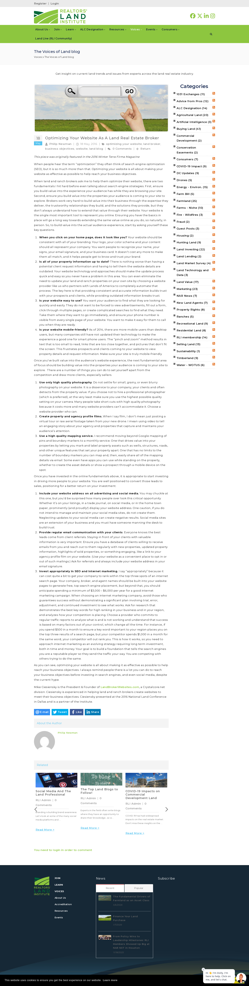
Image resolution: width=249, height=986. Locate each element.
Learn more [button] (110, 980)
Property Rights (191, 309)
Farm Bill (185, 194)
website (82, 148)
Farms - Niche (190, 207)
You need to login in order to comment (63, 850)
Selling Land (189, 344)
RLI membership (192, 337)
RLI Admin (43, 800)
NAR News (187, 295)
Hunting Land (189, 242)
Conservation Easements (187, 150)
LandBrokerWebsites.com (120, 687)
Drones (184, 180)
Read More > (45, 833)
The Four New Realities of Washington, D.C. (55, 792)
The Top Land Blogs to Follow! (144, 791)
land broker (151, 144)
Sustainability (188, 351)
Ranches (185, 316)
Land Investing (191, 249)
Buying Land (189, 128)
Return (145, 148)
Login (54, 3)
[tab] (110, 888)
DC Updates (188, 173)
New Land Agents (192, 302)
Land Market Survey (194, 263)
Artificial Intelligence (194, 122)
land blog (96, 148)
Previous (35, 809)
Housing (185, 235)
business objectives (59, 148)
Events (59, 917)
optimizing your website (124, 144)
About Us (60, 897)
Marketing (187, 289)
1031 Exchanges (191, 94)
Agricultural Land (193, 115)
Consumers (187, 159)
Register (40, 3)
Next (168, 809)
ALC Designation (192, 108)
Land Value (188, 282)
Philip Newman (60, 144)
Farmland (187, 201)
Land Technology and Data (193, 273)
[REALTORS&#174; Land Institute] (60, 16)
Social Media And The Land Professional (98, 792)
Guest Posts (188, 228)
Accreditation (63, 904)
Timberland (187, 358)
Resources (61, 910)
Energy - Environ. (192, 187)
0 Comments (122, 148)
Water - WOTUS (191, 365)
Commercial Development (189, 138)
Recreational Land (192, 323)
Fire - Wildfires (190, 214)
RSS (213, 93)
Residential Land (191, 330)
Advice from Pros (193, 101)
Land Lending (189, 256)
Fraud (183, 221)
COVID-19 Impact (192, 166)
